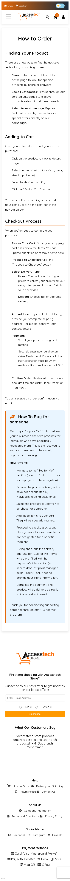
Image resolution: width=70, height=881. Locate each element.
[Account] (63, 17)
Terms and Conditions (23, 816)
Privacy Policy (51, 816)
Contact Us (46, 791)
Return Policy (25, 791)
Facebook (16, 835)
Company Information (35, 810)
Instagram (36, 835)
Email (8, 5)
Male (28, 707)
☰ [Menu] (9, 17)
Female (47, 707)
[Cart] (55, 17)
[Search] (47, 17)
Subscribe (35, 714)
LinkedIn (55, 835)
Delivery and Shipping (47, 786)
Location (21, 5)
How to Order (18, 786)
